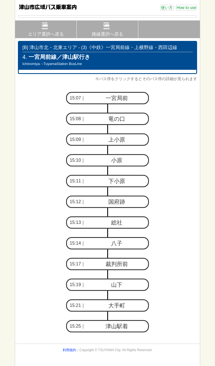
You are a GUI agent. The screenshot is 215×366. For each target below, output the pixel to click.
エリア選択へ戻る (46, 34)
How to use (186, 7)
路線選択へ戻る (107, 34)
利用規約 (69, 350)
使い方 (167, 7)
